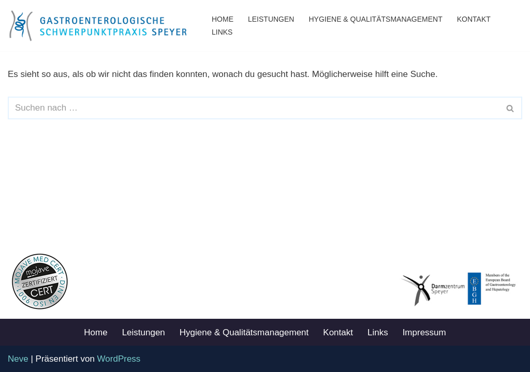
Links (222, 32)
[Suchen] (253, 108)
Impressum (424, 332)
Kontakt (474, 19)
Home (222, 19)
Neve (18, 359)
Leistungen (271, 19)
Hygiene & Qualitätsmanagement (375, 19)
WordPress (119, 359)
